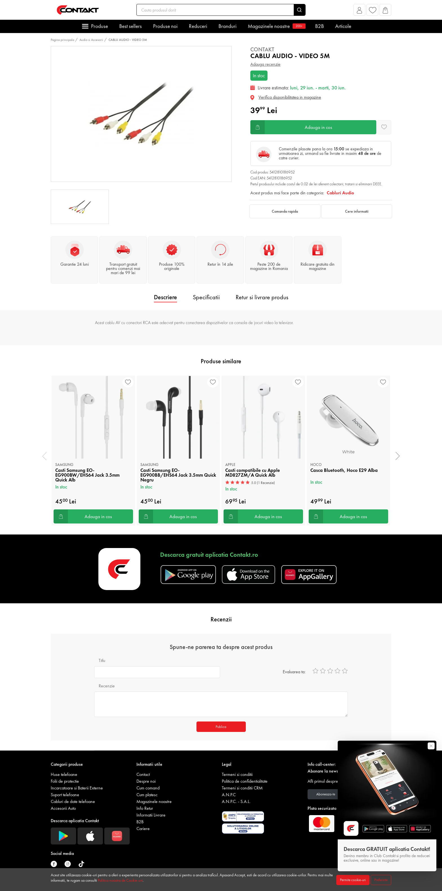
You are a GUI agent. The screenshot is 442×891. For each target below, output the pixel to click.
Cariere (143, 828)
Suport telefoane (65, 795)
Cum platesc (147, 795)
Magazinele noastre (276, 26)
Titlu (102, 660)
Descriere (165, 297)
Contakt (262, 49)
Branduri (227, 26)
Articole (343, 26)
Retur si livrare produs (262, 297)
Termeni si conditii (237, 774)
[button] (359, 11)
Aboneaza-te (325, 794)
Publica (221, 726)
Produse (99, 26)
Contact (143, 774)
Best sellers (130, 26)
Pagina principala (62, 40)
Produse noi (165, 26)
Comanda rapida (285, 211)
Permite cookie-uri (353, 879)
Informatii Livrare (150, 815)
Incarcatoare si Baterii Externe (77, 788)
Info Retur (144, 808)
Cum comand (148, 788)
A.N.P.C (229, 795)
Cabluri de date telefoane (73, 801)
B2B (319, 26)
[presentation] (44, 456)
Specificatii (206, 297)
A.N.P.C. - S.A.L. (236, 801)
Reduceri (198, 26)
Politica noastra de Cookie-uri (120, 880)
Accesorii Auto (63, 808)
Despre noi (146, 781)
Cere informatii (356, 211)
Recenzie (107, 686)
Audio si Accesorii (91, 40)
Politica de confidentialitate (245, 781)
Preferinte (381, 879)
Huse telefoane (64, 774)
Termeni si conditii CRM (242, 788)
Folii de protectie (65, 781)
